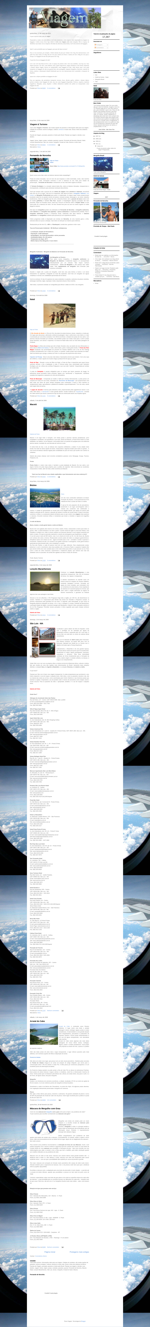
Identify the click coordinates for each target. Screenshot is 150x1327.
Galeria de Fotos (35, 434)
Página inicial (49, 1252)
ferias (39, 147)
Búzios (33, 485)
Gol (96, 75)
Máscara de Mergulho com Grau (45, 1108)
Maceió (33, 404)
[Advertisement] (59, 104)
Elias (39, 88)
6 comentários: (51, 88)
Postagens (98, 45)
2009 (97, 141)
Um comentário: (52, 1100)
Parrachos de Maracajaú (66, 380)
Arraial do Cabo (37, 1021)
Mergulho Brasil (99, 79)
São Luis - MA (36, 623)
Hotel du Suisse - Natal (101, 77)
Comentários (99, 47)
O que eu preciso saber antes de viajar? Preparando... (106, 149)
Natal (32, 299)
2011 (97, 143)
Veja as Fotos (34, 329)
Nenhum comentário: (53, 1010)
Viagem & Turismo (38, 124)
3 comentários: (51, 615)
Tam (96, 81)
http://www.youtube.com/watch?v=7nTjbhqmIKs (71, 166)
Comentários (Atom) (41, 1256)
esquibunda (79, 391)
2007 (97, 136)
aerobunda (45, 391)
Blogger (83, 1321)
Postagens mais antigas (79, 1252)
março (99, 146)
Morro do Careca (43, 348)
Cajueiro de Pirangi (36, 357)
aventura (61, 129)
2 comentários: (51, 145)
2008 (97, 138)
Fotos (62, 494)
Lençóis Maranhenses (40, 569)
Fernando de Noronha (40, 155)
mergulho (49, 1112)
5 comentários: (51, 291)
